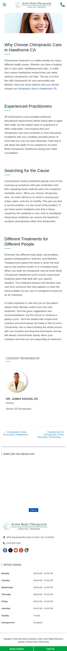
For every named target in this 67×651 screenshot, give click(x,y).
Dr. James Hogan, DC (22, 398)
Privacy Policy (31, 642)
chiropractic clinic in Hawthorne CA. (37, 88)
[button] (4, 5)
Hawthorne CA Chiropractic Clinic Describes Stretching (50, 434)
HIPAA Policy (44, 642)
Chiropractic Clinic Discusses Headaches (15, 433)
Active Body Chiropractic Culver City (32, 639)
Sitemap (21, 642)
